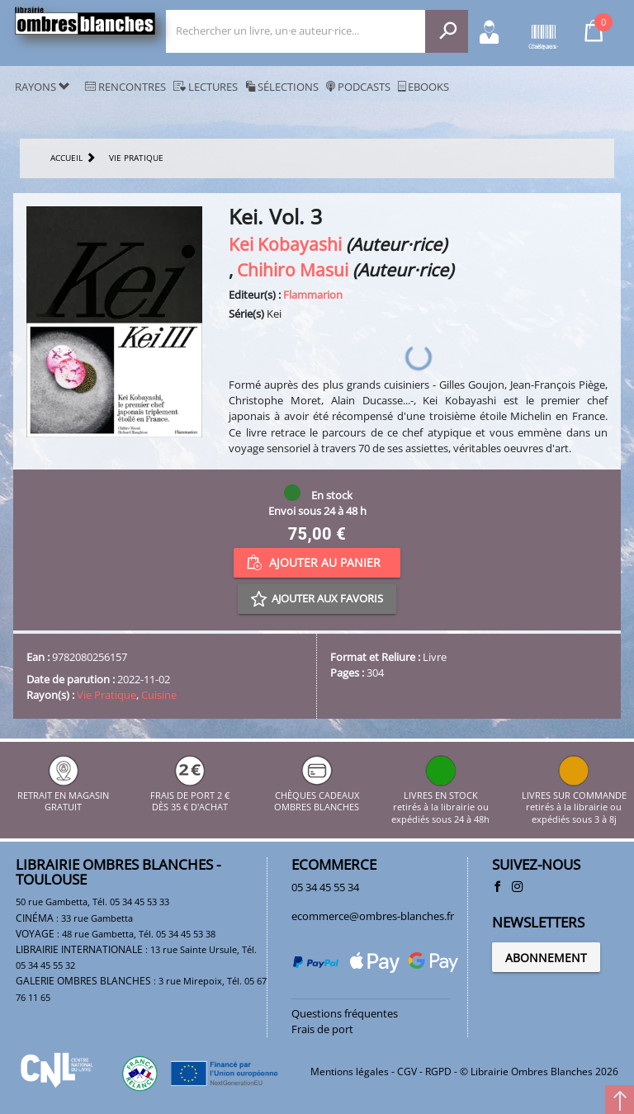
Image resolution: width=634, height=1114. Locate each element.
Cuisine (159, 694)
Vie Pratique (106, 694)
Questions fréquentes (344, 1013)
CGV (407, 1071)
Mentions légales (349, 1071)
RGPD (438, 1071)
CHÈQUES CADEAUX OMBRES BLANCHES (316, 795)
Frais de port (322, 1029)
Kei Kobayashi (285, 244)
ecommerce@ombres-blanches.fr (372, 916)
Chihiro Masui (292, 269)
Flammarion (313, 294)
